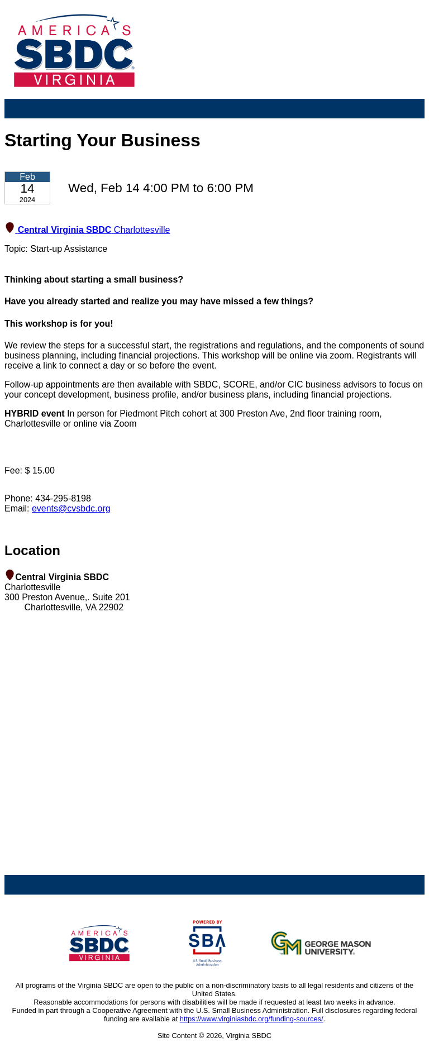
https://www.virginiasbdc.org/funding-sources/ (251, 1019)
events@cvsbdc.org (71, 508)
